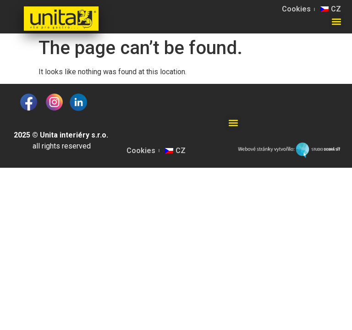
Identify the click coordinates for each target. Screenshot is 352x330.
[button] (336, 21)
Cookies (296, 9)
